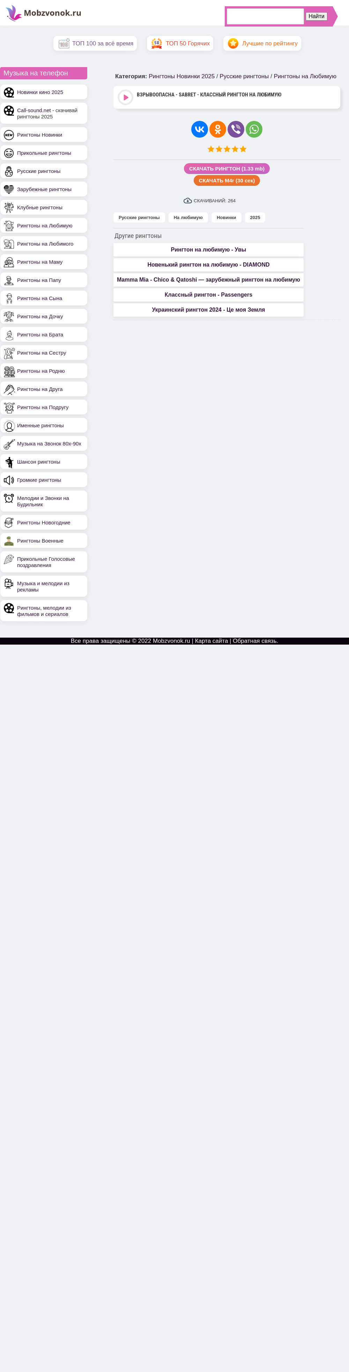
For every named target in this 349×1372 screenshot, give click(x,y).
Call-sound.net (34, 110)
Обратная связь (254, 641)
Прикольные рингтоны (44, 153)
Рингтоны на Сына (39, 298)
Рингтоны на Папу (39, 280)
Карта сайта (211, 641)
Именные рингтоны (40, 425)
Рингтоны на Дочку (40, 316)
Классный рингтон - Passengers (208, 295)
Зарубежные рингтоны (44, 189)
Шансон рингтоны (38, 462)
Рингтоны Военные (40, 541)
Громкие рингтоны (39, 480)
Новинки (226, 217)
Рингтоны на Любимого (45, 244)
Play (126, 98)
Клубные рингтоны (39, 207)
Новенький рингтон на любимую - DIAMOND (208, 265)
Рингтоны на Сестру (41, 353)
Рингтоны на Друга (40, 389)
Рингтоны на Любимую (45, 225)
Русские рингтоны (38, 171)
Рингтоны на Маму (39, 262)
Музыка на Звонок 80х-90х (49, 444)
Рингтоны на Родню (41, 371)
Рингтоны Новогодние (43, 522)
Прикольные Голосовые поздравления (46, 562)
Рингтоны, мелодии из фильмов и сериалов (44, 611)
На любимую (188, 217)
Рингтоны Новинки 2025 (182, 76)
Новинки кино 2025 (40, 92)
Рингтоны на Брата (40, 334)
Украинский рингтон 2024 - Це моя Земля (208, 310)
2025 (255, 217)
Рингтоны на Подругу (42, 407)
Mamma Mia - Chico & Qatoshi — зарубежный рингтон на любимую (208, 280)
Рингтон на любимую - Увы (208, 250)
